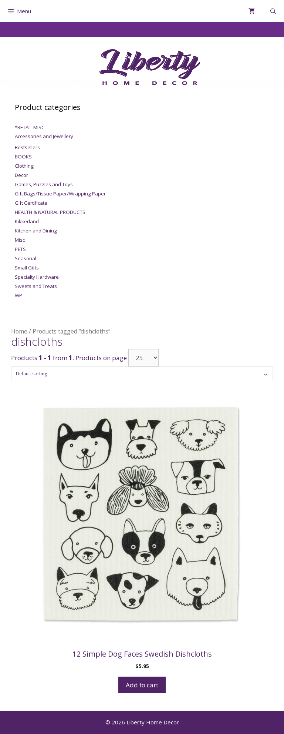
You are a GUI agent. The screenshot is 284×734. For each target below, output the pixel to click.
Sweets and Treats (36, 286)
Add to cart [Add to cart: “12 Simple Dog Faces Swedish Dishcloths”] (142, 685)
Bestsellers (27, 147)
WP (18, 295)
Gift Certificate (31, 203)
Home (19, 331)
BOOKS (23, 156)
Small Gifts (27, 267)
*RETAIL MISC (30, 127)
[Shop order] (142, 373)
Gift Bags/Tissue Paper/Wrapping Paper (60, 193)
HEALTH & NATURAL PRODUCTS (50, 212)
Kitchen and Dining (36, 230)
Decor (21, 175)
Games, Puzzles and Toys (44, 184)
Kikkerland (27, 221)
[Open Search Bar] (273, 11)
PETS (20, 249)
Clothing (24, 165)
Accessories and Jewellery (44, 136)
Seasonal (25, 258)
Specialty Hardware (37, 277)
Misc (20, 240)
